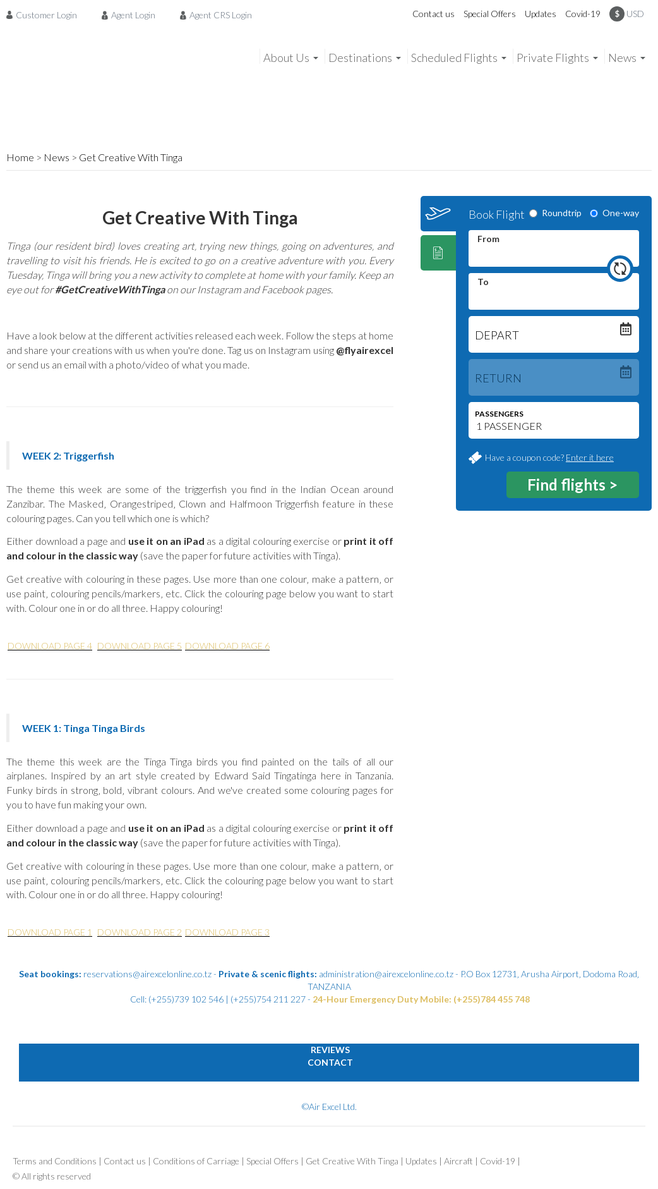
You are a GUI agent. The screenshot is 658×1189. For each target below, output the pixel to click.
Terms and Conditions (55, 1160)
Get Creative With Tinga (130, 157)
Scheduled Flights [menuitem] (454, 57)
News (56, 157)
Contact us (433, 13)
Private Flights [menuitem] (553, 57)
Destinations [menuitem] (360, 57)
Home (20, 157)
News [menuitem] (622, 57)
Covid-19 (583, 13)
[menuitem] (45, 14)
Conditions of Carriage (196, 1160)
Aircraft (458, 1160)
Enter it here (590, 457)
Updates (540, 13)
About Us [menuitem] (286, 57)
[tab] (438, 213)
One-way (614, 212)
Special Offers (490, 13)
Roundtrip (555, 212)
